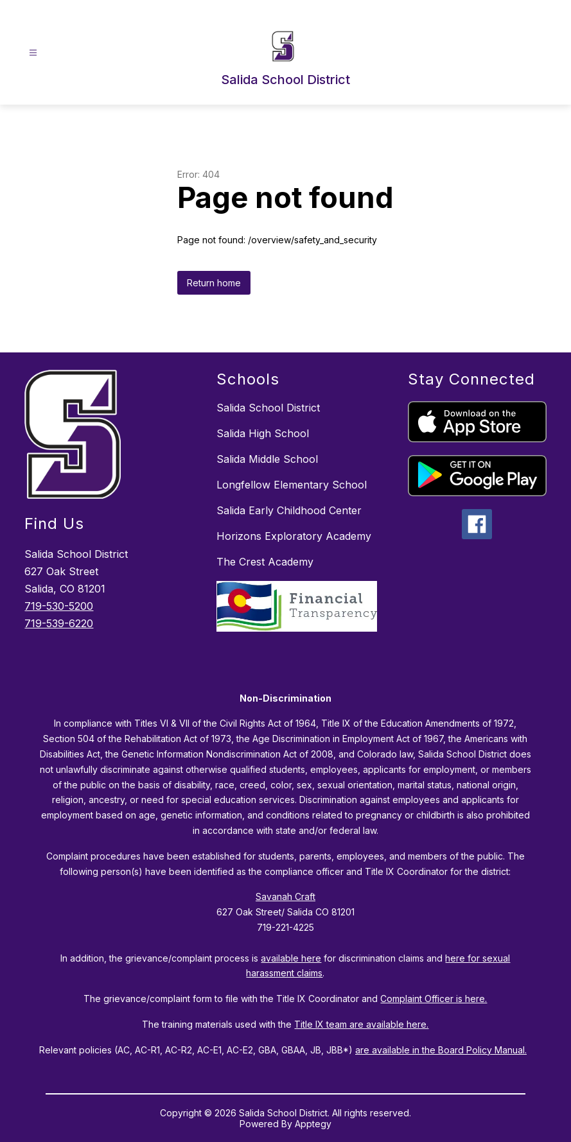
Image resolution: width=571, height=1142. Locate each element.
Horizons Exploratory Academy (293, 536)
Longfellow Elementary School (291, 484)
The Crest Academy (264, 561)
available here (291, 958)
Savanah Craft (285, 896)
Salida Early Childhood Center (289, 510)
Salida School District (268, 407)
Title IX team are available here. (361, 1024)
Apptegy (313, 1123)
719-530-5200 (58, 606)
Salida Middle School (267, 459)
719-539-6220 (58, 623)
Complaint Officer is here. (433, 998)
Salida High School (262, 433)
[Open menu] (33, 53)
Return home (214, 282)
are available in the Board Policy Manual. (441, 1049)
